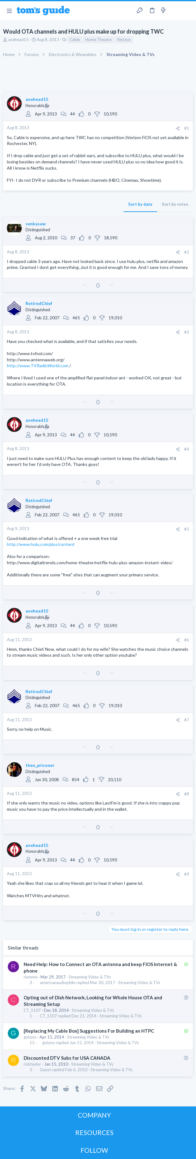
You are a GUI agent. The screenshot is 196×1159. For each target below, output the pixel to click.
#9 (186, 874)
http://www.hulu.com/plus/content (41, 544)
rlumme (30, 976)
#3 (186, 332)
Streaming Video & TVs (90, 976)
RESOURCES (94, 1132)
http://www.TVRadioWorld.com (37, 365)
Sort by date (140, 204)
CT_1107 (32, 1010)
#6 (186, 639)
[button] (9, 10)
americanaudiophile (57, 983)
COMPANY (94, 1115)
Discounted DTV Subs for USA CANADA (67, 1058)
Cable (74, 39)
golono (30, 1037)
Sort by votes (175, 204)
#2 (186, 252)
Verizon (124, 39)
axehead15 (18, 39)
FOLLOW (94, 1150)
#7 (186, 719)
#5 (186, 529)
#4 (186, 449)
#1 (186, 128)
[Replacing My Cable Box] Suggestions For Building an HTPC (89, 1031)
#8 (186, 793)
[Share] (178, 128)
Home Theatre (98, 39)
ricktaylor (32, 1064)
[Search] (187, 10)
